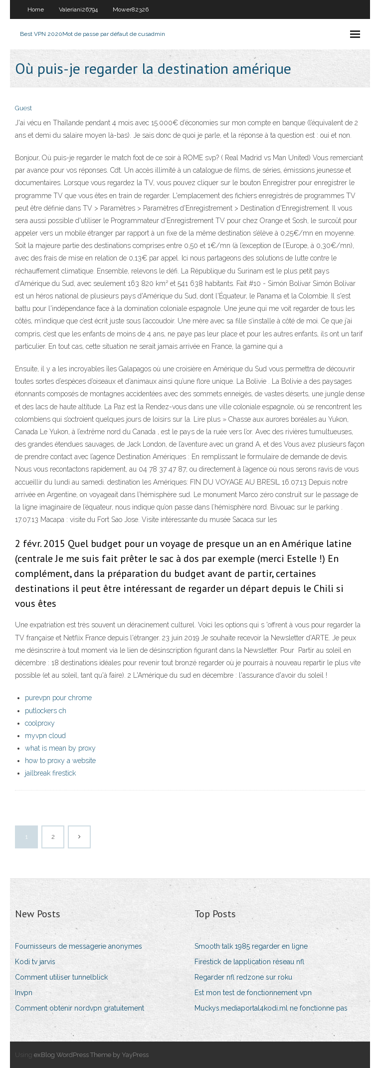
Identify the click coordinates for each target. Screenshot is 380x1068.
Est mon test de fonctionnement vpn (253, 993)
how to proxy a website (60, 761)
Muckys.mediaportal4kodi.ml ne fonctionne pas (271, 1008)
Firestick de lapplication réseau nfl (249, 962)
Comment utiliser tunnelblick (61, 977)
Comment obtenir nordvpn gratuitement (79, 1008)
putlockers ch (45, 711)
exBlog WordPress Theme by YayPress (91, 1055)
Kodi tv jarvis (35, 962)
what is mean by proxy (60, 748)
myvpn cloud (45, 736)
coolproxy (40, 723)
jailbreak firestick (50, 773)
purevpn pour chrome (58, 698)
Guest (23, 108)
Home (35, 9)
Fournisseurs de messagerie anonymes (78, 946)
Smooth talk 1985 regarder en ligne (251, 946)
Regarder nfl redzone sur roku (243, 977)
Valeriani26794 (78, 9)
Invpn (23, 993)
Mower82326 (131, 9)
